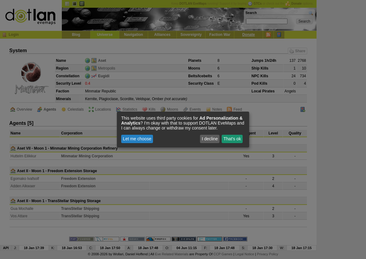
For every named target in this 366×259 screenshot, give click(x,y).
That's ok (232, 138)
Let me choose (137, 138)
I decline (210, 138)
